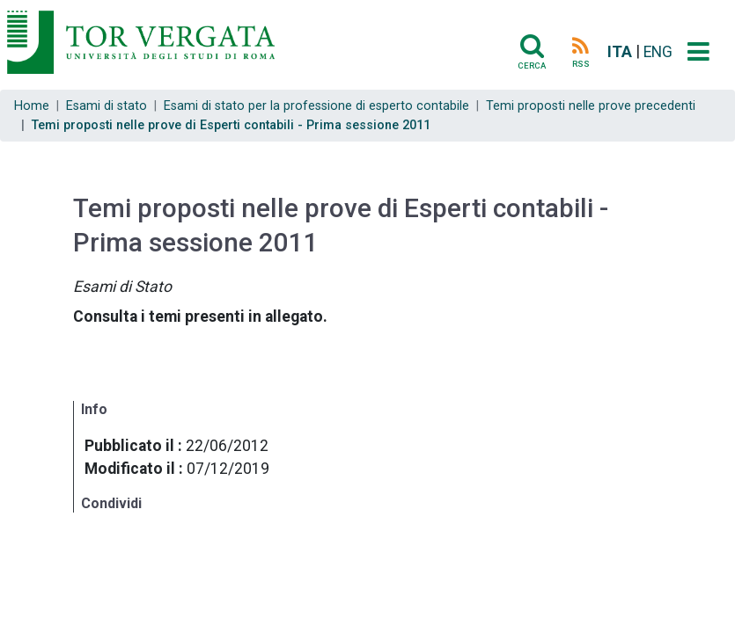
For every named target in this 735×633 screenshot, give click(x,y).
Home (31, 105)
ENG (658, 52)
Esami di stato (106, 105)
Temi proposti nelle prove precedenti (590, 105)
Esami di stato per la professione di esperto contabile (316, 105)
